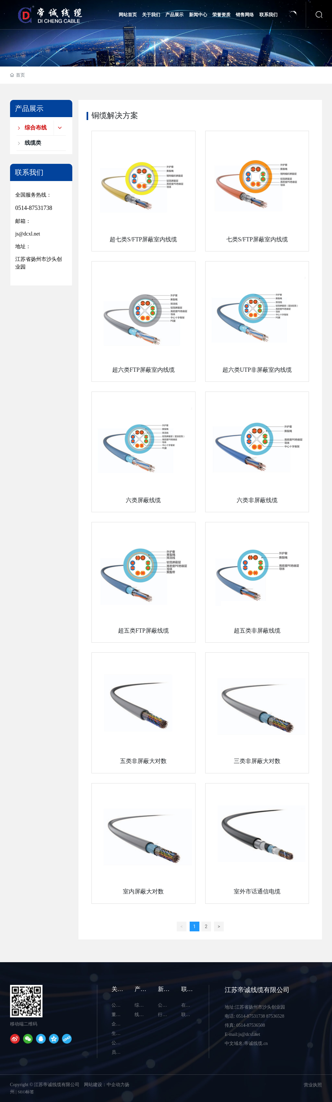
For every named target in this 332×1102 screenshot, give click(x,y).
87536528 (275, 1016)
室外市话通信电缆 (257, 891)
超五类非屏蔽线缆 (257, 630)
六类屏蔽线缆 (143, 500)
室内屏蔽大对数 (143, 891)
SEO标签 (26, 1091)
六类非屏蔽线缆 (257, 500)
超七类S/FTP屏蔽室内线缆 (143, 239)
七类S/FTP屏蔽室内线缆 (257, 239)
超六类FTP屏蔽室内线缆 (143, 370)
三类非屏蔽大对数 (257, 761)
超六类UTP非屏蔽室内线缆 (257, 370)
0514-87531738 (33, 208)
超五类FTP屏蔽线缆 (143, 630)
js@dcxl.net (27, 233)
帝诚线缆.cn (256, 1043)
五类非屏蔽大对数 (143, 761)
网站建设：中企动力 (104, 1084)
